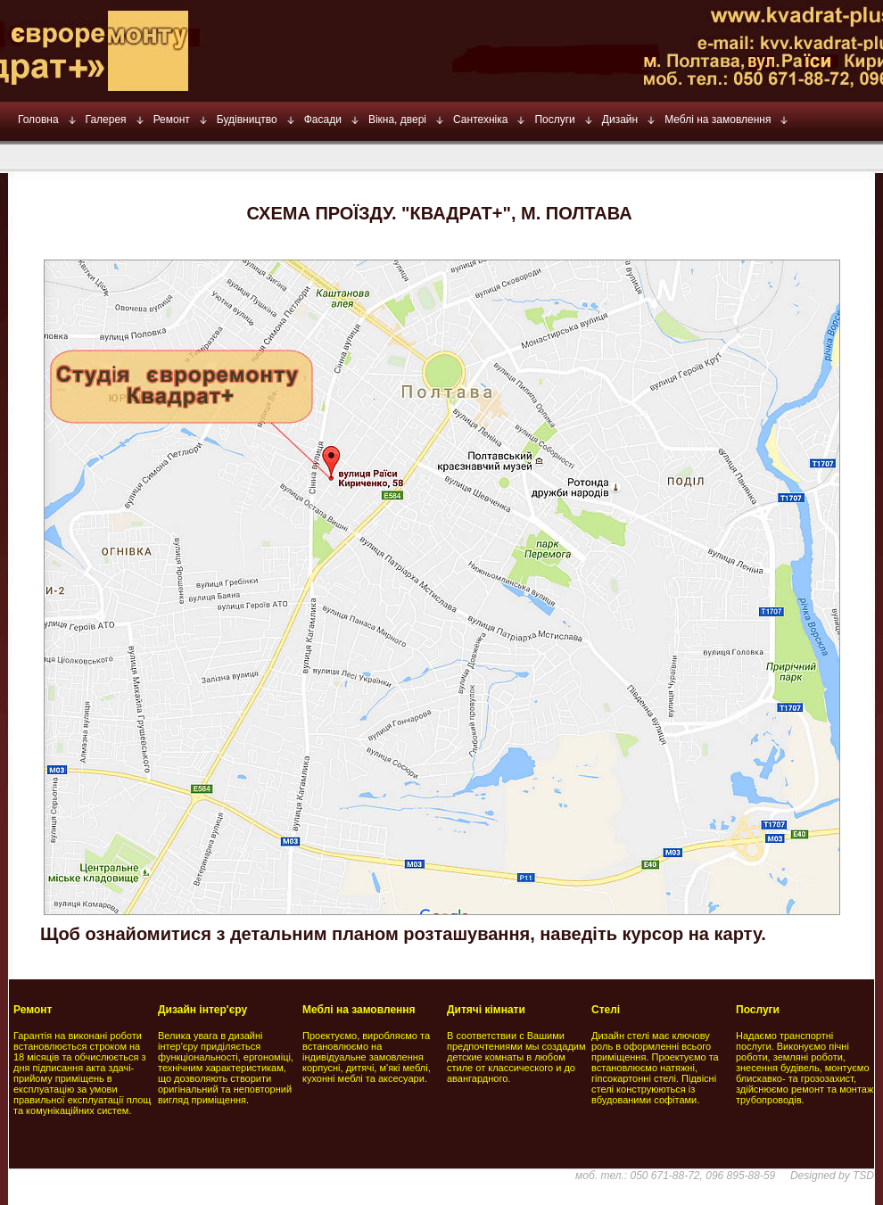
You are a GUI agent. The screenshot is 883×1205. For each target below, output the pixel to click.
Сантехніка (480, 119)
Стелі (605, 1009)
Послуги (554, 119)
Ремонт (171, 119)
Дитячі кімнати (486, 1009)
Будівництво (247, 119)
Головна (38, 119)
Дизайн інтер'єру (202, 1009)
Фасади (323, 119)
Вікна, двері (397, 119)
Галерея (106, 119)
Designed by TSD (832, 1175)
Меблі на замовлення (717, 119)
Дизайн (620, 119)
